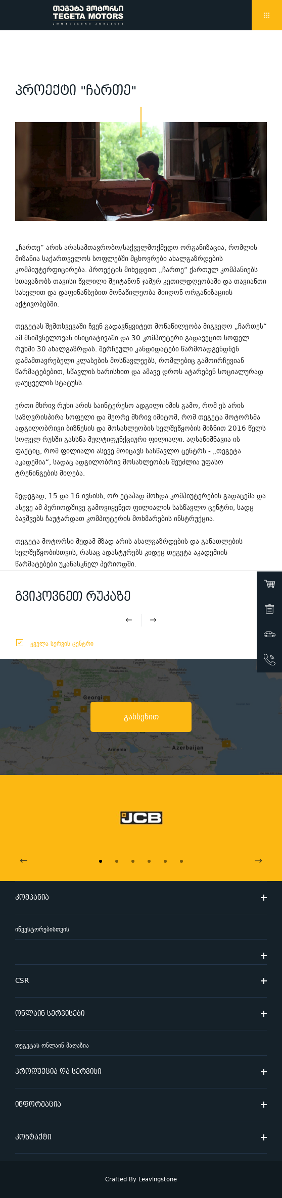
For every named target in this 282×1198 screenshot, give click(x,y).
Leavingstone (157, 1179)
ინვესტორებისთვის (42, 929)
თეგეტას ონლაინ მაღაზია (52, 1046)
